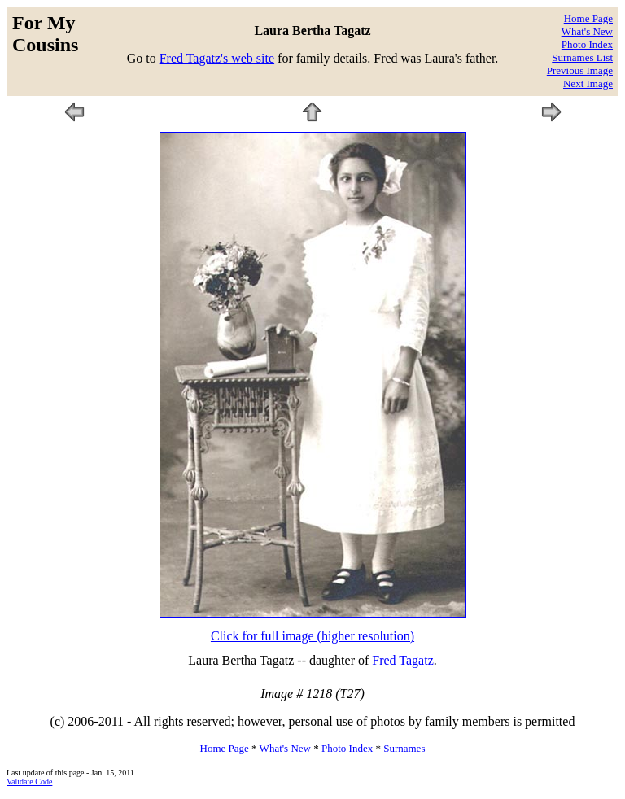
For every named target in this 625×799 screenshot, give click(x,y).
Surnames (404, 748)
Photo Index (587, 44)
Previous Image (580, 70)
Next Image (588, 83)
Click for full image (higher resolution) (312, 636)
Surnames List (582, 57)
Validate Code (29, 781)
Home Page (588, 18)
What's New (587, 31)
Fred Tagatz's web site (217, 58)
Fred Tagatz (402, 660)
